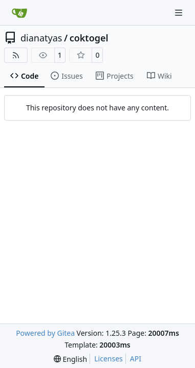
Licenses (108, 358)
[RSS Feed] (16, 55)
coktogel (89, 38)
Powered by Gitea (45, 333)
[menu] (70, 359)
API (135, 358)
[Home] (19, 13)
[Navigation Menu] (179, 12)
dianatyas (41, 38)
